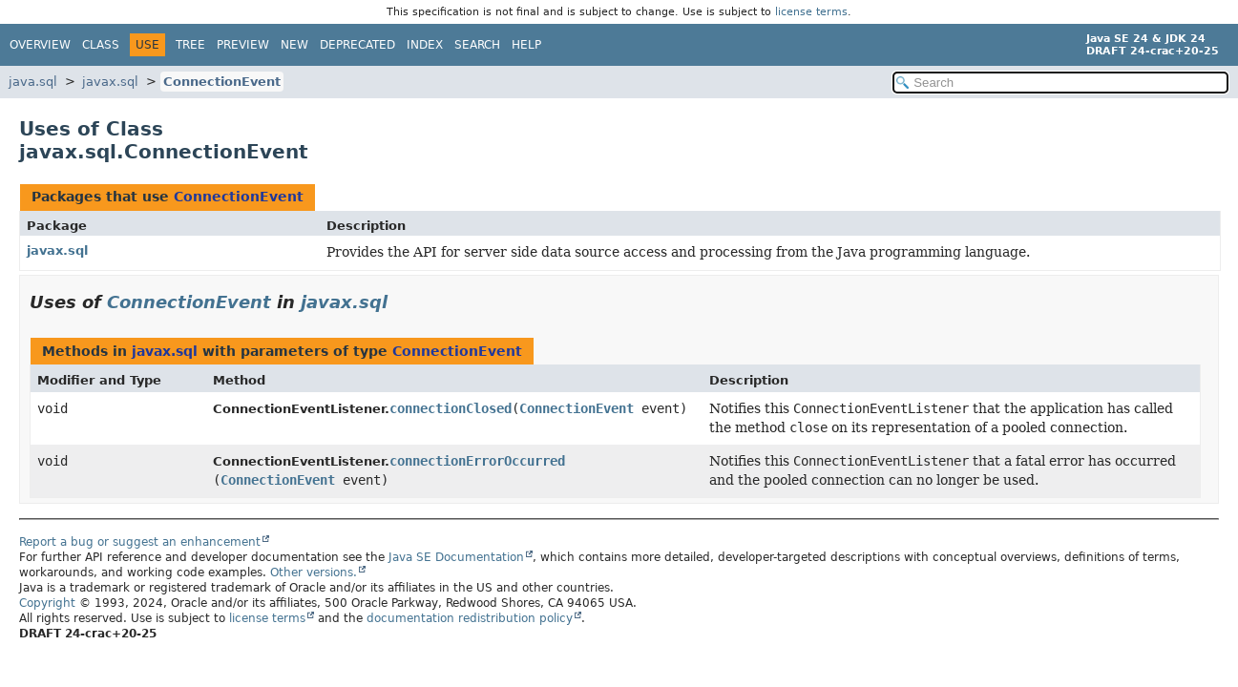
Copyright (47, 603)
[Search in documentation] (1060, 83)
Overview (40, 45)
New (294, 45)
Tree (190, 45)
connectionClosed (450, 408)
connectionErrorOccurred (477, 460)
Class (100, 45)
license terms (811, 12)
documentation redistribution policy (470, 618)
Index (425, 45)
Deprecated (357, 45)
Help (526, 45)
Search (477, 45)
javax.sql (110, 81)
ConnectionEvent (222, 81)
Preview (243, 45)
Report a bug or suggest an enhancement (140, 542)
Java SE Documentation (456, 557)
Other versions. (313, 572)
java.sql (33, 81)
